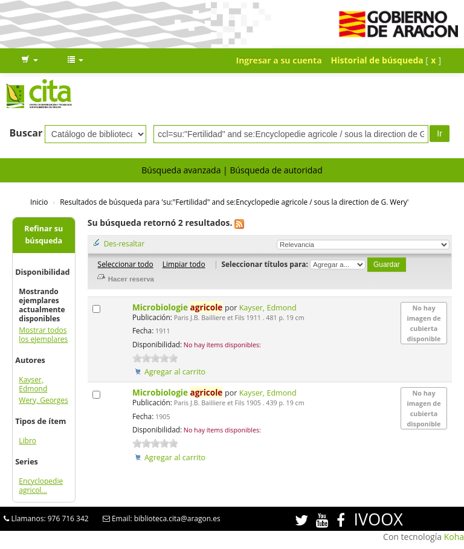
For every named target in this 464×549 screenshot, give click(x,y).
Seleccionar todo (125, 264)
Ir (439, 133)
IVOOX (378, 519)
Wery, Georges (43, 400)
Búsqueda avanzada (181, 170)
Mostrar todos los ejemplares (43, 334)
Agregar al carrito (174, 372)
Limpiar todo (184, 264)
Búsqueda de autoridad (276, 170)
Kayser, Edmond (33, 384)
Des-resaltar (124, 243)
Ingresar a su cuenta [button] (279, 60)
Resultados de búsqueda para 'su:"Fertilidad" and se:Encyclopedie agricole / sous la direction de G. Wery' (234, 202)
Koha (454, 536)
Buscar (26, 133)
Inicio (39, 202)
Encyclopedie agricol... (41, 485)
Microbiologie (178, 307)
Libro (27, 440)
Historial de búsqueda (377, 60)
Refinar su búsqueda (43, 234)
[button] (29, 60)
